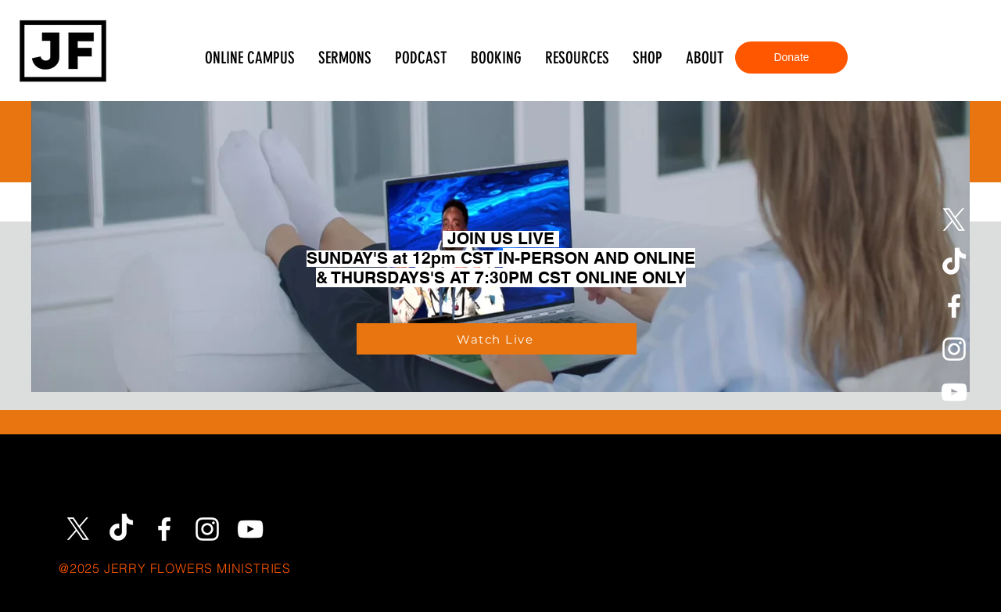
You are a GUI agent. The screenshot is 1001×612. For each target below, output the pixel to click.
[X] (954, 220)
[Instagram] (954, 349)
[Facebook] (954, 306)
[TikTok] (954, 263)
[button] (577, 57)
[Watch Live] (497, 339)
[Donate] (791, 57)
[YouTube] (954, 392)
